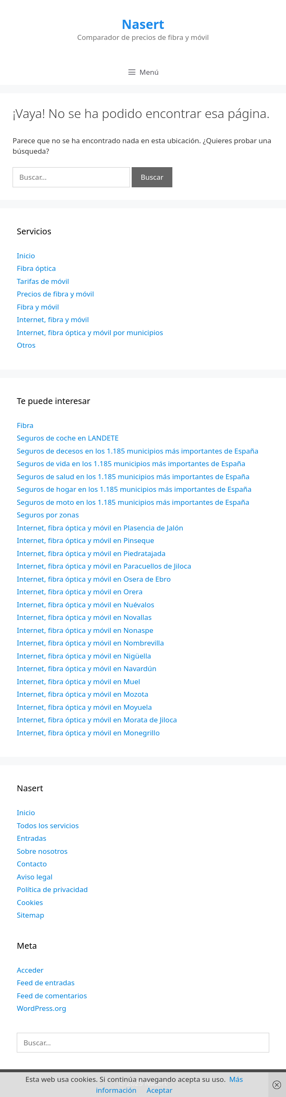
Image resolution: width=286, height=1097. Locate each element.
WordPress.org (41, 1008)
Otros (26, 345)
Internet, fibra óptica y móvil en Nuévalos (85, 604)
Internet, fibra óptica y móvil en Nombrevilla (90, 643)
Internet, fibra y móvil (53, 319)
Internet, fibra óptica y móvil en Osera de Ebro (94, 579)
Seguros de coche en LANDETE (68, 438)
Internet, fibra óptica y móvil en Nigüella (84, 656)
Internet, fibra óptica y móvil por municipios (90, 332)
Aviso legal (34, 877)
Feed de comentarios (52, 995)
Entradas (31, 838)
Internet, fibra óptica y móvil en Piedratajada (91, 553)
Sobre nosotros (42, 851)
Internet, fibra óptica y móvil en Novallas (84, 617)
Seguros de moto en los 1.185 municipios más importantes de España (133, 502)
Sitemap (30, 915)
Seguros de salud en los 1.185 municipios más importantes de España (133, 476)
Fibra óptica (36, 268)
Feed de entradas (46, 982)
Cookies (30, 902)
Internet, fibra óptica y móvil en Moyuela (84, 707)
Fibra (25, 425)
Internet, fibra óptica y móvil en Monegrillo (88, 732)
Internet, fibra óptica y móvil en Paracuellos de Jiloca (104, 566)
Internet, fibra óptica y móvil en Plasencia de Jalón (100, 528)
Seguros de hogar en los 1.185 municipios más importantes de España (134, 489)
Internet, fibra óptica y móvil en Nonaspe (85, 630)
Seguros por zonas (48, 515)
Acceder (30, 970)
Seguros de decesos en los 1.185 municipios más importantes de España (137, 451)
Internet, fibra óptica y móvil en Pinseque (85, 540)
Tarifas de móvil (43, 281)
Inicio (26, 255)
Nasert (143, 24)
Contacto (32, 864)
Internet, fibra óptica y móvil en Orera (80, 591)
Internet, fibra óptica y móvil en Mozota (82, 694)
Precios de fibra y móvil (55, 294)
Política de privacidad (52, 889)
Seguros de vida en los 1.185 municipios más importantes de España (131, 463)
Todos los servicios (48, 825)
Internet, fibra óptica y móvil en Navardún (86, 668)
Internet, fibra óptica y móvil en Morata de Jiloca (97, 719)
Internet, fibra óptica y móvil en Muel (78, 681)
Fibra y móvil (38, 307)
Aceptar (160, 1090)
